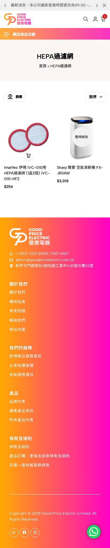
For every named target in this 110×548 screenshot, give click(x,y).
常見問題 (17, 310)
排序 (95, 97)
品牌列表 (17, 401)
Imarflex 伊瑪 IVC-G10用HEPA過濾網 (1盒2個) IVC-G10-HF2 (27, 173)
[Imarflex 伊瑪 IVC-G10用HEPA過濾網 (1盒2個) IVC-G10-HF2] (28, 137)
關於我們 (17, 292)
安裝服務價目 (21, 374)
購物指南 (17, 301)
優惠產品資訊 (21, 410)
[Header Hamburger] (22, 34)
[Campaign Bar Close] (104, 5)
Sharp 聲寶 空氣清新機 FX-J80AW (80, 170)
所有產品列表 (21, 419)
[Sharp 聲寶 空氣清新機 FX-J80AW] (81, 137)
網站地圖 (17, 329)
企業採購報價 (21, 365)
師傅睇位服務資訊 (25, 356)
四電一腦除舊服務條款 (29, 465)
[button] (96, 5)
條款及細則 (19, 446)
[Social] (14, 532)
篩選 (15, 97)
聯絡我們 (17, 320)
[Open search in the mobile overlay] (85, 19)
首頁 (43, 66)
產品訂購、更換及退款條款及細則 (39, 455)
